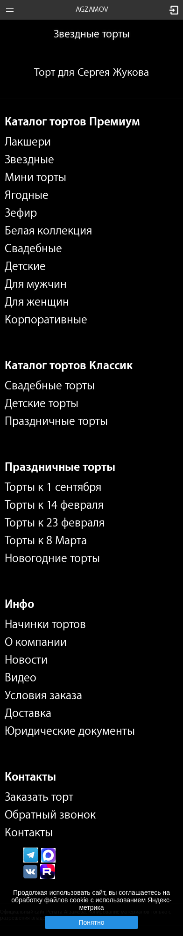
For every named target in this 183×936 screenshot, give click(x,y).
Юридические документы (70, 731)
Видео (20, 677)
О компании (36, 642)
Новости (26, 659)
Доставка (28, 713)
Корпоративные (46, 319)
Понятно (91, 922)
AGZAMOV (92, 10)
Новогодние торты (52, 558)
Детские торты (41, 403)
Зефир (21, 212)
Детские (25, 266)
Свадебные (33, 248)
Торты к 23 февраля (55, 522)
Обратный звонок (50, 814)
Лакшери (28, 141)
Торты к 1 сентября (53, 487)
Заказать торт (39, 797)
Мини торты (35, 177)
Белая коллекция (48, 230)
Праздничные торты (56, 421)
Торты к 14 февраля (54, 505)
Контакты (29, 832)
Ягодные (27, 195)
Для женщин (37, 301)
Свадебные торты (50, 385)
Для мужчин (36, 284)
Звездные (29, 159)
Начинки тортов (45, 624)
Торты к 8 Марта (46, 540)
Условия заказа (43, 695)
